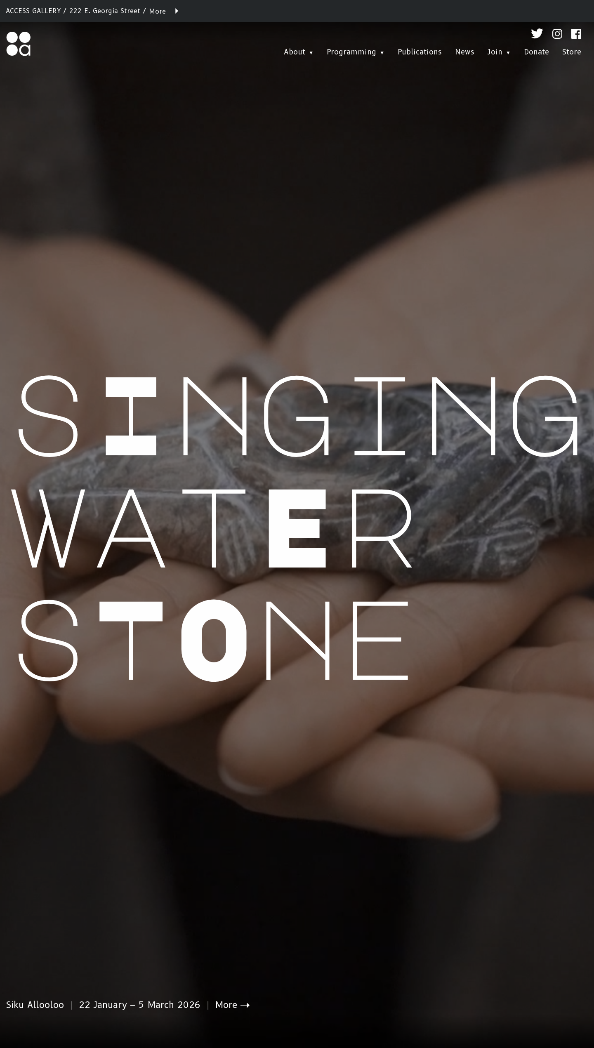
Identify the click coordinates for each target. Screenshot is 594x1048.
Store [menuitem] (571, 52)
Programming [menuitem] (351, 52)
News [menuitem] (464, 52)
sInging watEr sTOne (297, 522)
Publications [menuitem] (420, 52)
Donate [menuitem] (536, 52)
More (157, 11)
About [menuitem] (294, 52)
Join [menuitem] (495, 52)
